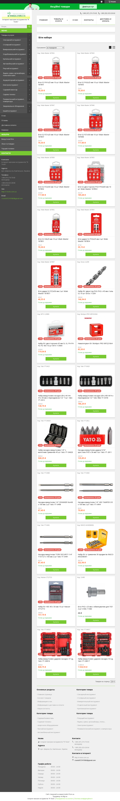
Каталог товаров (44, 698)
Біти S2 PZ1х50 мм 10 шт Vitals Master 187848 (93, 136)
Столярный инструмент (86, 698)
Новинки (4, 130)
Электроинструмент (85, 725)
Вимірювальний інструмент (14, 49)
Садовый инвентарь (46, 718)
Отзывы (4, 120)
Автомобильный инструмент (49, 732)
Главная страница (45, 694)
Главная (43, 20)
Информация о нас (45, 701)
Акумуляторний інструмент (13, 80)
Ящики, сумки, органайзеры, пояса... (91, 722)
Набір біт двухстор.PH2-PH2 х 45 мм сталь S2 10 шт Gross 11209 (95, 292)
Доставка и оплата (8, 125)
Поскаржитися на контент (64, 799)
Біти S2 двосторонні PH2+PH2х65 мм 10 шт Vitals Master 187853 (94, 188)
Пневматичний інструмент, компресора (13, 100)
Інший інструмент (10, 111)
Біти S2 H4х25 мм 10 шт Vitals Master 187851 (53, 240)
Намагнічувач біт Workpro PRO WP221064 (95, 343)
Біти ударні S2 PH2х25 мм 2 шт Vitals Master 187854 (93, 240)
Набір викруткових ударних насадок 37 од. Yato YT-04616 (55, 660)
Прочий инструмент (45, 729)
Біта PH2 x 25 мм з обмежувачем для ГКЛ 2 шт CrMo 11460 (95, 608)
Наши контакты (44, 708)
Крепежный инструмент (86, 708)
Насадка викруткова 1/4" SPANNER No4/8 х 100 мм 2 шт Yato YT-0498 (55, 503)
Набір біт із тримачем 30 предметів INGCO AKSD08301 (95, 555)
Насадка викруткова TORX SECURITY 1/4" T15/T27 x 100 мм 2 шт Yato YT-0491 (55, 555)
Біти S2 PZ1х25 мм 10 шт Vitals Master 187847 (53, 136)
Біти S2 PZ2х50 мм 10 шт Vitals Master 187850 (53, 188)
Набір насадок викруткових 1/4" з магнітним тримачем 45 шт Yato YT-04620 (55, 451)
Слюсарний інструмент (12, 40)
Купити (56, 98)
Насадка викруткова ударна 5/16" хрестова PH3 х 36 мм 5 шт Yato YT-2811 (95, 451)
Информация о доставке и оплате (51, 705)
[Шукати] (29, 26)
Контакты (89, 20)
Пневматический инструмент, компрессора (94, 729)
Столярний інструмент (12, 45)
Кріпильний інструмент (12, 59)
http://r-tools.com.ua (9, 192)
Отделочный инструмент (87, 705)
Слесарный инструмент (86, 694)
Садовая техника (44, 722)
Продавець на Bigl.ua (60, 796)
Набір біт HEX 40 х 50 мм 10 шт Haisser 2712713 (54, 608)
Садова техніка (9, 94)
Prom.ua (71, 794)
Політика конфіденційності (83, 799)
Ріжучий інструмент (10, 68)
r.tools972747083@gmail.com (12, 198)
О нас (3, 116)
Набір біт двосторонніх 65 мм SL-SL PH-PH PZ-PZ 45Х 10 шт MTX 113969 (56, 344)
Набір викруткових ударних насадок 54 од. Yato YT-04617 (95, 660)
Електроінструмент (10, 85)
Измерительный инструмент (88, 701)
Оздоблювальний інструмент (14, 54)
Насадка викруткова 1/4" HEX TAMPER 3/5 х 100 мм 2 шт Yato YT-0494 (95, 503)
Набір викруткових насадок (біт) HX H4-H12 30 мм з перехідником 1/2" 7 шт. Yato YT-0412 (55, 398)
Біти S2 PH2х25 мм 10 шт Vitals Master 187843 (93, 83)
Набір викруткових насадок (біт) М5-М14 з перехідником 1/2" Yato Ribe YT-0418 (95, 397)
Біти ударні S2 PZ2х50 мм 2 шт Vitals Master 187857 (53, 292)
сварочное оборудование (48, 725)
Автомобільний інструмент (13, 64)
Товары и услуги (7, 35)
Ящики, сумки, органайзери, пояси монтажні (14, 74)
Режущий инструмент (85, 718)
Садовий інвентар (10, 90)
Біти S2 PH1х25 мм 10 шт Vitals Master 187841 (54, 83)
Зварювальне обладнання (13, 106)
